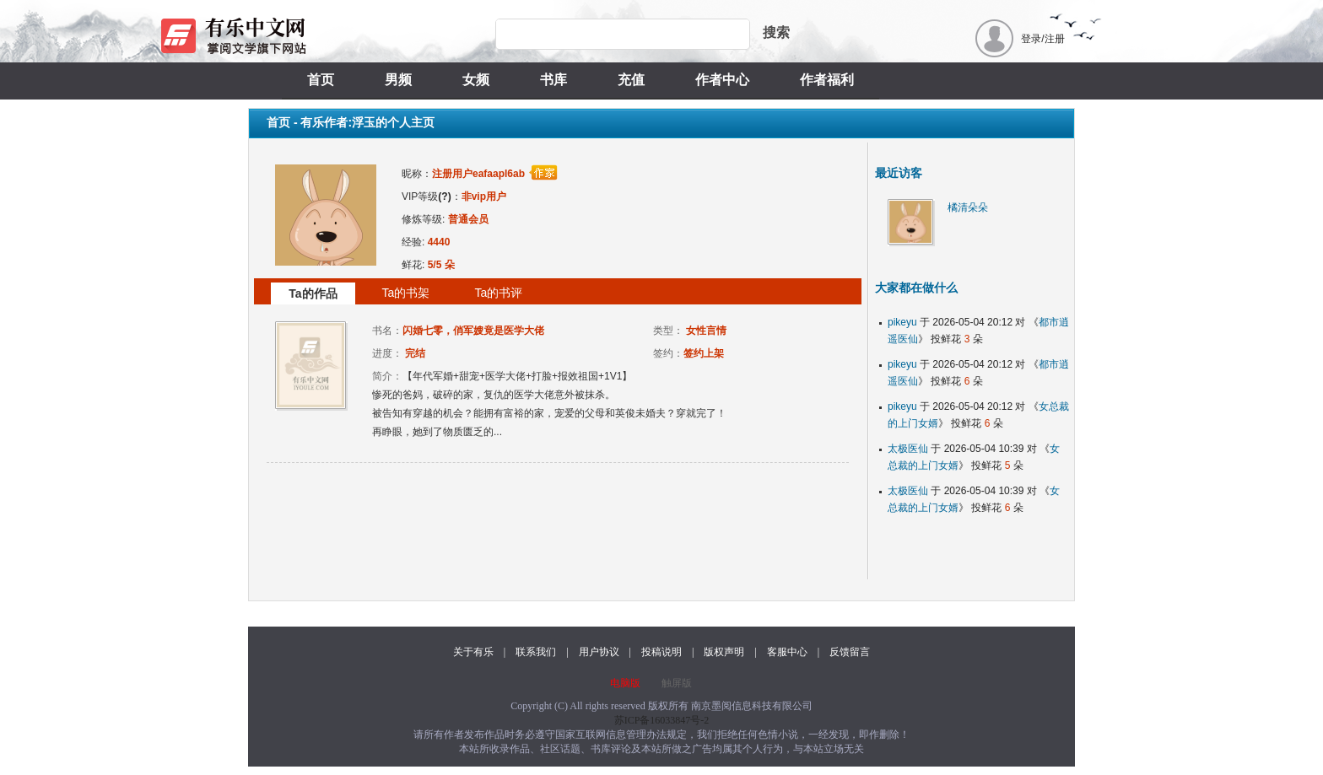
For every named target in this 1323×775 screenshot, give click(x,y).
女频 (475, 80)
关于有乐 (473, 652)
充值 (631, 80)
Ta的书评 (499, 292)
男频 (398, 80)
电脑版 (625, 683)
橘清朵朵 (968, 207)
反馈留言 (849, 652)
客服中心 (787, 652)
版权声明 (724, 652)
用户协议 (599, 652)
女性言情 (706, 330)
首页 (320, 80)
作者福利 (827, 80)
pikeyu (902, 322)
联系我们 (536, 652)
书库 (553, 80)
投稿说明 (661, 652)
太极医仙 (908, 449)
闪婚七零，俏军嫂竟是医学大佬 (473, 330)
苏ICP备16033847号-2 (662, 720)
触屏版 (677, 683)
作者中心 (722, 80)
